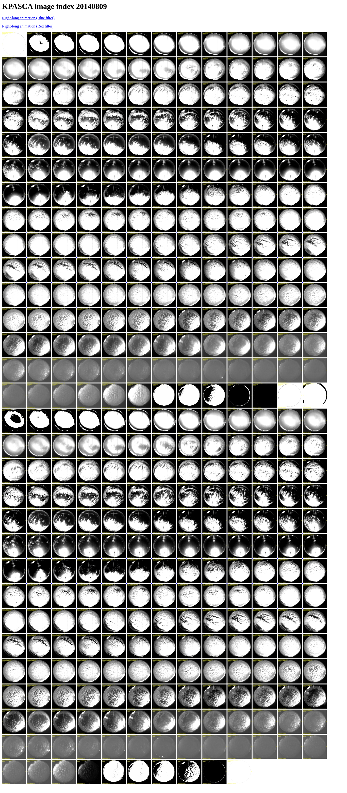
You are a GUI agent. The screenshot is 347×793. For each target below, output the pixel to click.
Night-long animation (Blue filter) (28, 18)
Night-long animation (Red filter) (27, 26)
